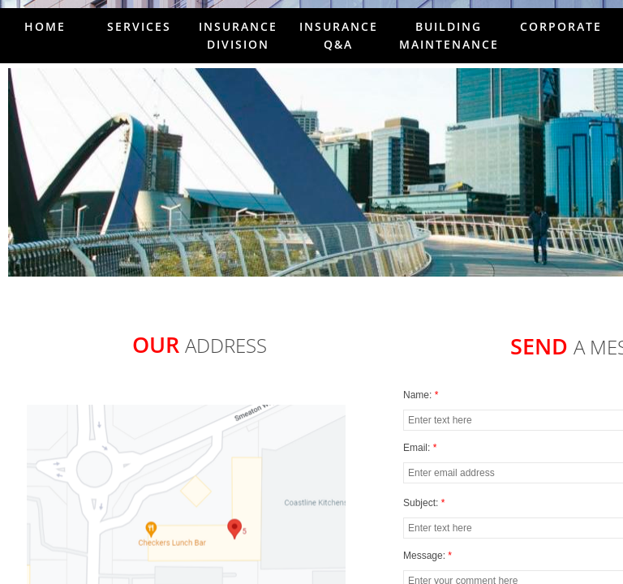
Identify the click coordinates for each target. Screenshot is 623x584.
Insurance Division (238, 35)
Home (45, 26)
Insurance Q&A (338, 35)
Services (139, 26)
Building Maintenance (449, 35)
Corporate (561, 26)
